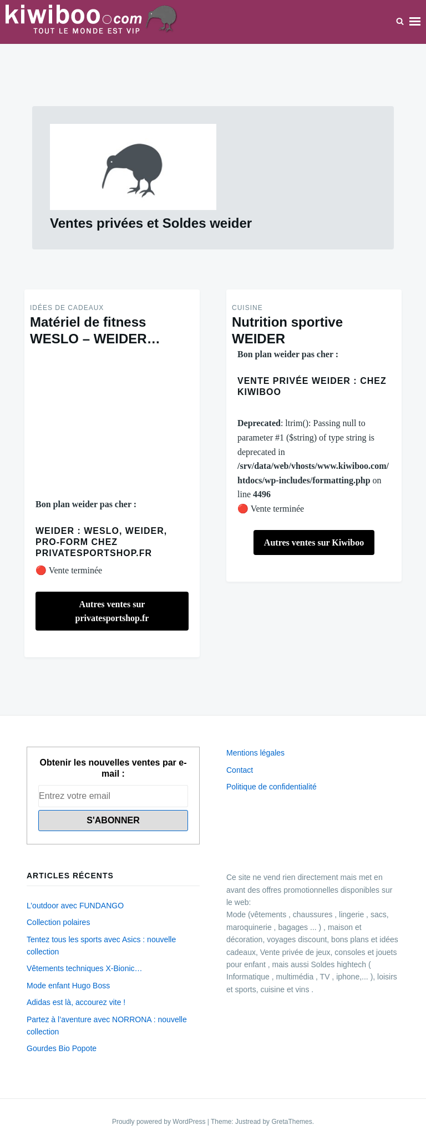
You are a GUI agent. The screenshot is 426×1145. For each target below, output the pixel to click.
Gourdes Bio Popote (62, 1048)
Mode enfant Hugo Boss (68, 985)
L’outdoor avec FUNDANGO (75, 905)
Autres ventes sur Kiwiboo (314, 542)
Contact (239, 770)
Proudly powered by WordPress (159, 1122)
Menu (414, 21)
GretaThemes (291, 1122)
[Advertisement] (112, 422)
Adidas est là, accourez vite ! (76, 1002)
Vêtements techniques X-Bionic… (85, 968)
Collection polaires (58, 922)
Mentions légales (255, 752)
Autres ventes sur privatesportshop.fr (112, 611)
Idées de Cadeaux (67, 308)
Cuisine (247, 308)
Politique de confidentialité (271, 786)
